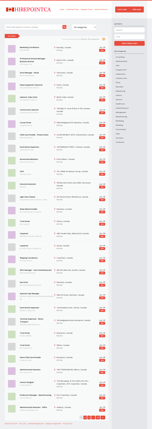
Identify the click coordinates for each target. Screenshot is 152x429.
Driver (118, 82)
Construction (120, 74)
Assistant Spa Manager (29, 293)
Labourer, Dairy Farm (28, 97)
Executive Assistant (28, 184)
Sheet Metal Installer (28, 209)
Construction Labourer (29, 110)
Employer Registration (53, 423)
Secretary (119, 138)
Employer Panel (87, 9)
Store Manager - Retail (29, 73)
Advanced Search (101, 9)
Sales (118, 134)
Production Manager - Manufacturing (35, 395)
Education (119, 87)
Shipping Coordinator (29, 258)
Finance (119, 95)
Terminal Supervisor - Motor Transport (31, 320)
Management (121, 112)
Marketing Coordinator (29, 47)
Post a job (122, 9)
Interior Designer (27, 382)
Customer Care (121, 78)
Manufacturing (121, 117)
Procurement (121, 129)
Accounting (120, 57)
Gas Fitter (24, 282)
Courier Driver (25, 122)
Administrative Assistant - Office (33, 407)
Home (62, 9)
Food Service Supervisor (29, 147)
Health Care (120, 104)
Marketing (120, 121)
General (119, 99)
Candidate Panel (72, 9)
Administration (121, 61)
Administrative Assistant (30, 369)
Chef (22, 171)
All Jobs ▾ (12, 36)
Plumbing (119, 125)
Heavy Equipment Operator (31, 85)
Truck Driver (25, 221)
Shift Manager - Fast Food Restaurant (36, 270)
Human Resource (122, 108)
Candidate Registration (36, 423)
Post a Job (22, 423)
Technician (120, 142)
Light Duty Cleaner (27, 197)
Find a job (137, 9)
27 (98, 417)
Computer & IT (121, 70)
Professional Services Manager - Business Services (33, 60)
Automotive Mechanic (29, 159)
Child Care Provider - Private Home (34, 135)
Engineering (120, 91)
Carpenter (24, 233)
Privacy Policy (68, 423)
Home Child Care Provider (30, 357)
